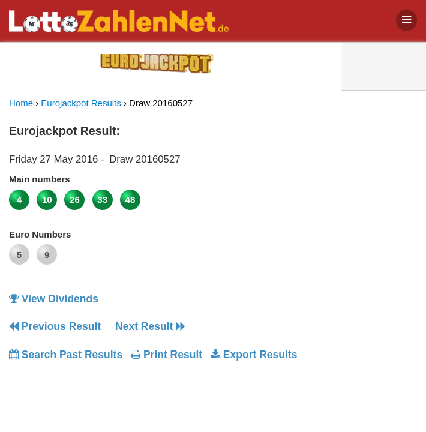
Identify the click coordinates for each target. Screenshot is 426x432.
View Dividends (53, 299)
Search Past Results (65, 355)
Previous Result (55, 326)
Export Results (254, 355)
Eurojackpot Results (81, 103)
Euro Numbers (40, 234)
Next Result (150, 326)
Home (21, 103)
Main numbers (39, 179)
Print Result (166, 355)
